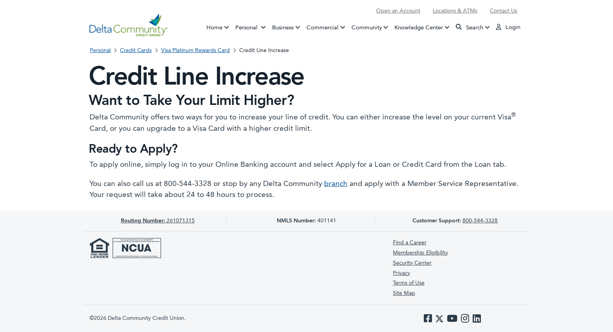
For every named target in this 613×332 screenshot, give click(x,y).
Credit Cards (136, 50)
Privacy (401, 273)
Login (508, 27)
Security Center (412, 263)
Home (214, 28)
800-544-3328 (480, 221)
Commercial (322, 28)
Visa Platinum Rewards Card (195, 50)
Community (366, 28)
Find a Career (410, 242)
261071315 (158, 221)
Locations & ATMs (455, 11)
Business (283, 28)
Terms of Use (409, 283)
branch (336, 184)
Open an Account (398, 11)
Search (469, 27)
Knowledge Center (418, 28)
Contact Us (503, 11)
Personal (252, 27)
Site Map (404, 293)
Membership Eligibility (420, 253)
